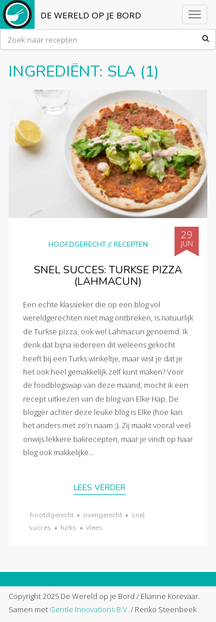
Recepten (130, 244)
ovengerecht (102, 515)
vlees (94, 527)
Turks (68, 527)
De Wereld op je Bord (90, 15)
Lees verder (100, 487)
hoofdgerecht (52, 515)
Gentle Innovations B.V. (89, 609)
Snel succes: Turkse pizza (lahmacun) (108, 275)
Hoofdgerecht (77, 244)
